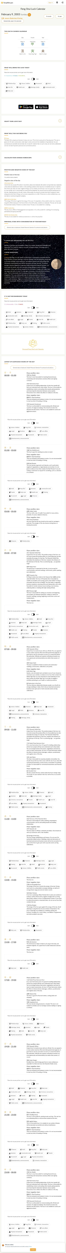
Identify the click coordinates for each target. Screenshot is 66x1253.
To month (48, 16)
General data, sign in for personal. (12, 21)
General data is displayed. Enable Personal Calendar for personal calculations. (27, 227)
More (30, 1246)
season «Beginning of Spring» (12, 18)
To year (60, 16)
